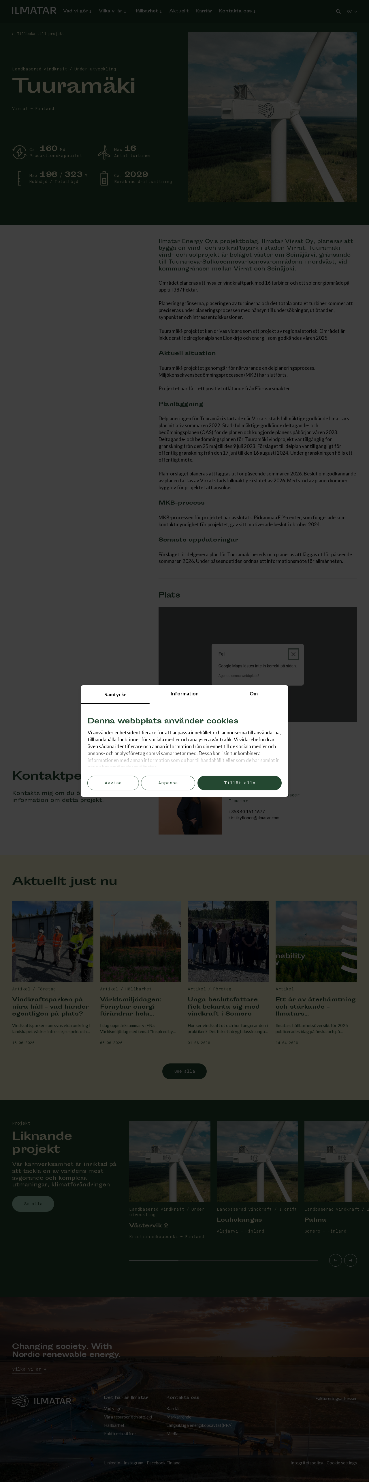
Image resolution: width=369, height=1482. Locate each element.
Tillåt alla (239, 783)
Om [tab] (254, 693)
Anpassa (168, 783)
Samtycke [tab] (115, 694)
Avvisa (113, 783)
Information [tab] (184, 693)
